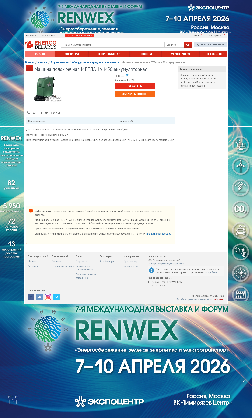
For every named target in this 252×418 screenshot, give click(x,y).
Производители (109, 54)
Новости (146, 54)
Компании (72, 54)
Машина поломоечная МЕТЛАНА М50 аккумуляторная (153, 62)
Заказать (134, 86)
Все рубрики (174, 44)
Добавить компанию (210, 44)
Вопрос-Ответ (48, 35)
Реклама (56, 261)
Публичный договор (63, 265)
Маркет (32, 261)
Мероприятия (180, 54)
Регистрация (215, 35)
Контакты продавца (191, 69)
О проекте (31, 35)
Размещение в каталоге (80, 35)
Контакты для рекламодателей (85, 267)
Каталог (39, 54)
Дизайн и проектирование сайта (194, 299)
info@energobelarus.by (158, 233)
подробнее (211, 272)
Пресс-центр (215, 54)
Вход (196, 35)
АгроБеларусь (107, 261)
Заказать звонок (134, 94)
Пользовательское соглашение (86, 276)
